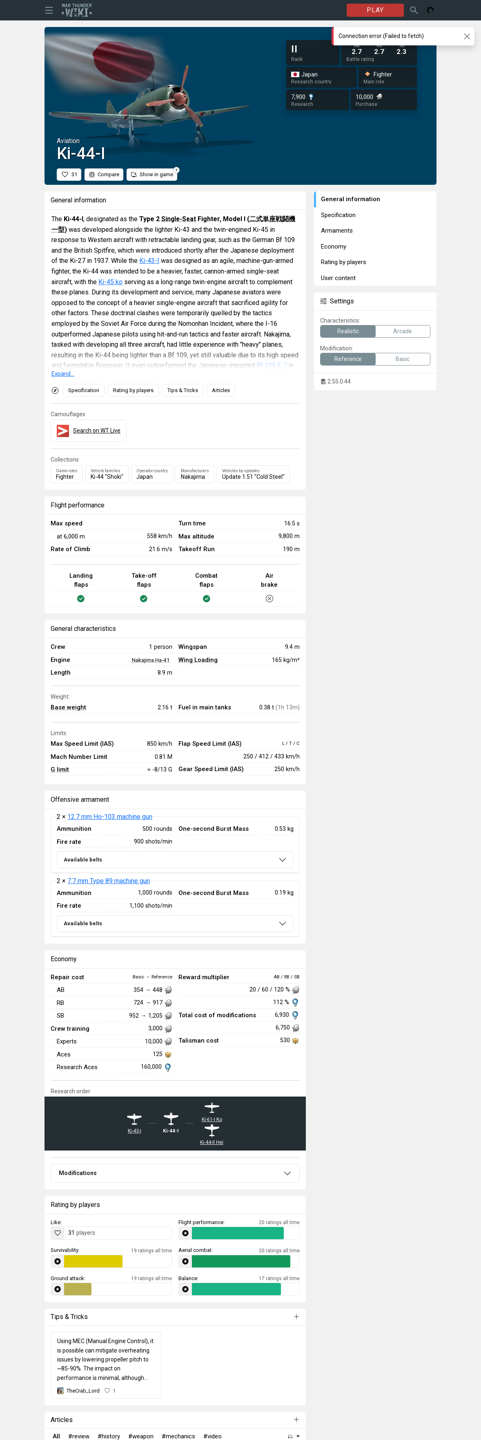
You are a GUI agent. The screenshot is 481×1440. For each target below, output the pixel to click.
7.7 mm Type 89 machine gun (108, 881)
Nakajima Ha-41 (151, 660)
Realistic (348, 331)
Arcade (402, 331)
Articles (221, 390)
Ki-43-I (149, 261)
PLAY (375, 10)
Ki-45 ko (110, 282)
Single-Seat (178, 219)
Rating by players (133, 390)
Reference (348, 359)
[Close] (467, 36)
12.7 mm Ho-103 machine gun (109, 817)
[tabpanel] (175, 876)
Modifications (78, 1173)
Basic (403, 359)
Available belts (83, 860)
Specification (83, 390)
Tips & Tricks (182, 390)
